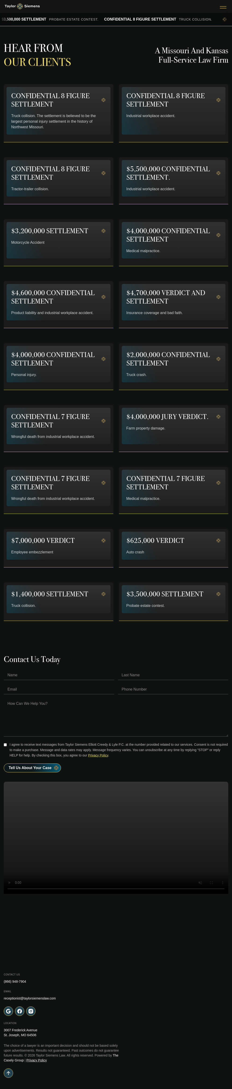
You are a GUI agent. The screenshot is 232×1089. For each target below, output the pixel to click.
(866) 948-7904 (15, 981)
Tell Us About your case (34, 768)
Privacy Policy (98, 755)
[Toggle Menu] (223, 6)
